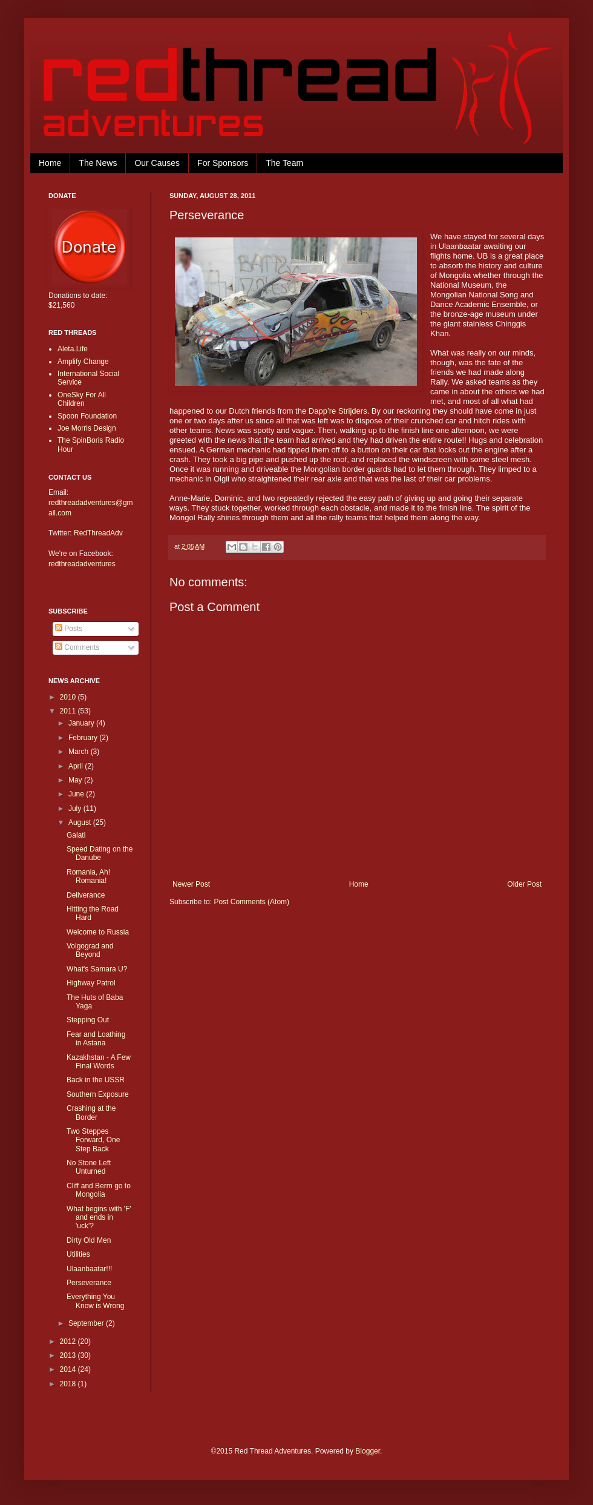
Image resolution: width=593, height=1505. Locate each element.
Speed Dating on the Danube (100, 853)
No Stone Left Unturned (89, 1167)
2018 (69, 1384)
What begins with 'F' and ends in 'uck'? (99, 1218)
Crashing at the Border (91, 1112)
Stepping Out (88, 1020)
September (87, 1323)
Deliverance (86, 895)
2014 (69, 1369)
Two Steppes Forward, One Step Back (93, 1140)
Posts (68, 628)
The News (98, 163)
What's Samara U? (97, 969)
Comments (77, 647)
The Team (284, 163)
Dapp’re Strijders (338, 410)
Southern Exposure (98, 1094)
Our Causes (157, 163)
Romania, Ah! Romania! (88, 876)
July (76, 808)
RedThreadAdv (98, 533)
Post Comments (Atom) (251, 902)
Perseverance (89, 1282)
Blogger (367, 1451)
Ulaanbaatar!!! (89, 1269)
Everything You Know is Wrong (95, 1300)
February (83, 737)
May (76, 780)
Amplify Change (83, 361)
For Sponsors (222, 163)
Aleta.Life (72, 349)
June (77, 794)
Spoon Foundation (87, 416)
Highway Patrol (91, 983)
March (79, 751)
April (76, 766)
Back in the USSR (96, 1080)
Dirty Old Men (89, 1240)
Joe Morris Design (86, 428)
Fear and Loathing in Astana (96, 1038)
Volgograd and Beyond (90, 950)
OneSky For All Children (81, 399)
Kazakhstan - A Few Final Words (99, 1061)
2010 (69, 697)
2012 (69, 1341)
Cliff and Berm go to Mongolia (99, 1190)
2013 (69, 1355)
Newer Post (191, 884)
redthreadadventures (82, 564)
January (82, 723)
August (80, 822)
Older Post (524, 884)
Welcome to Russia (98, 932)
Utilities (78, 1254)
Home (50, 163)
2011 (69, 711)
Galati (76, 835)
